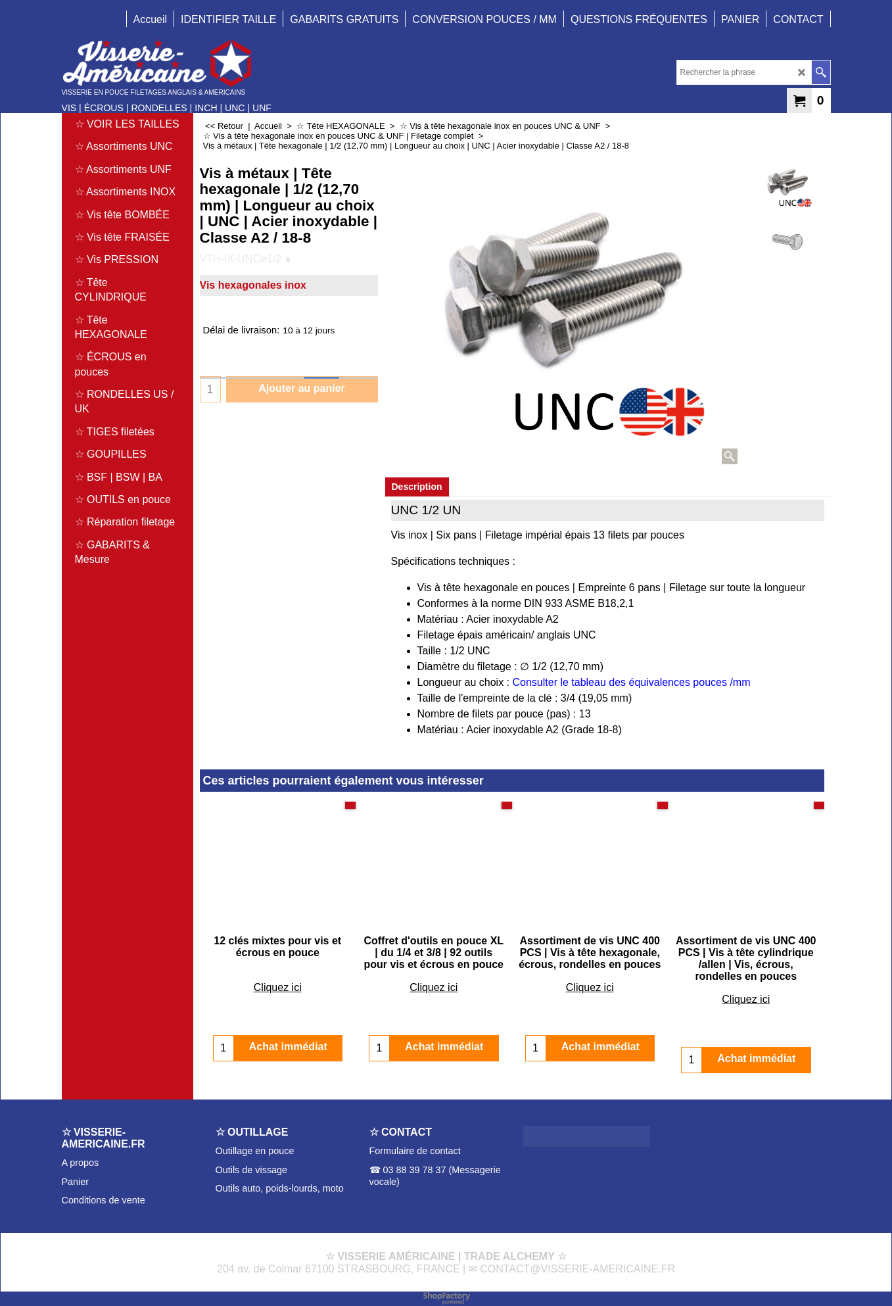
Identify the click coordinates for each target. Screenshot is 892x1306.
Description (417, 486)
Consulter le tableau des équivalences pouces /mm (632, 682)
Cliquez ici (278, 975)
